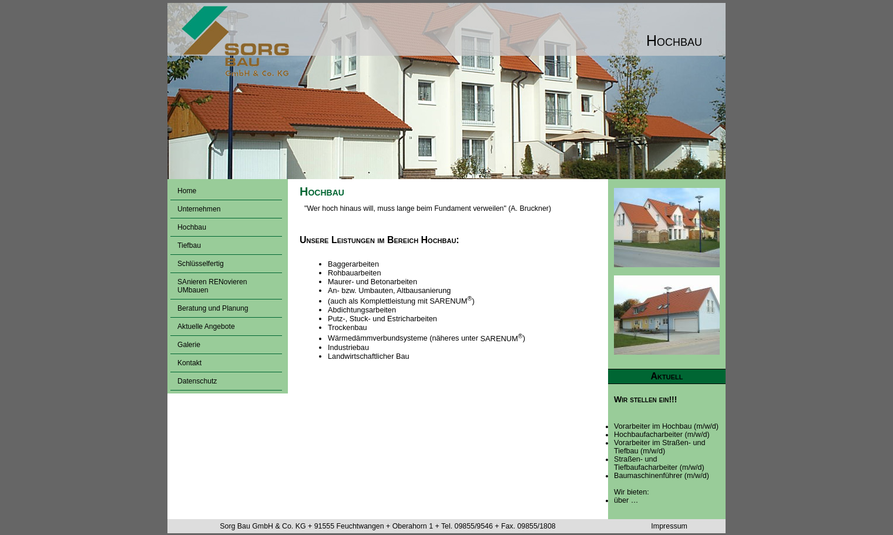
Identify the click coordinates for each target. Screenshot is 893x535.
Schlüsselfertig (200, 264)
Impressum (669, 526)
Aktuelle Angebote (206, 326)
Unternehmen (198, 209)
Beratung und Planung (213, 308)
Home (186, 191)
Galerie (188, 345)
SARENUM (450, 301)
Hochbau (191, 227)
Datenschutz (197, 381)
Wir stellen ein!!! (645, 399)
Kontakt (189, 363)
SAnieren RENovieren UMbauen (212, 286)
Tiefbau (189, 245)
